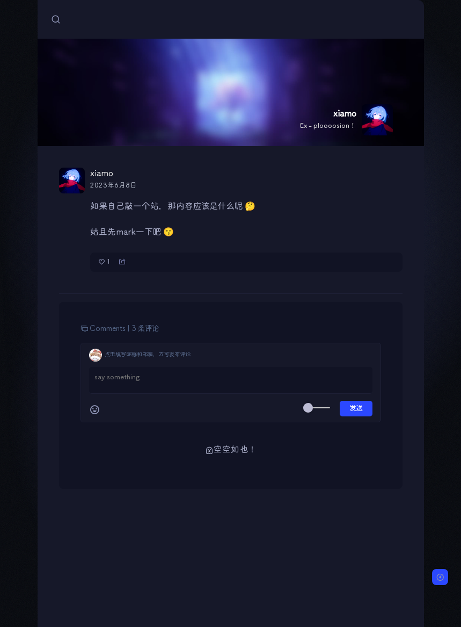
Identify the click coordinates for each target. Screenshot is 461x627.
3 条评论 (145, 329)
